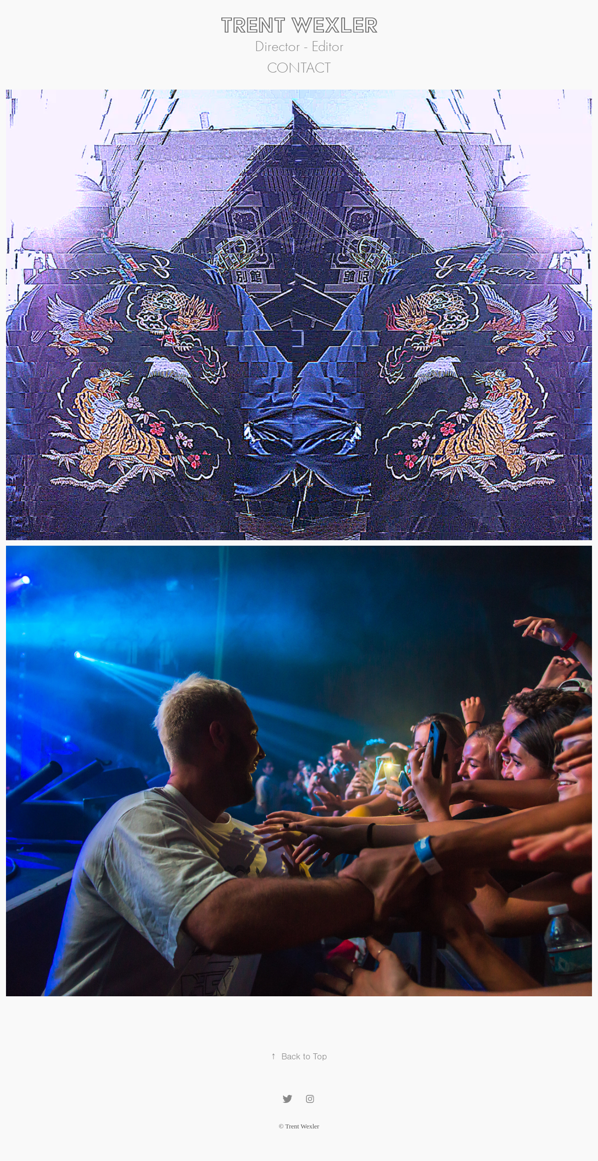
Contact (299, 68)
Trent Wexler (299, 25)
